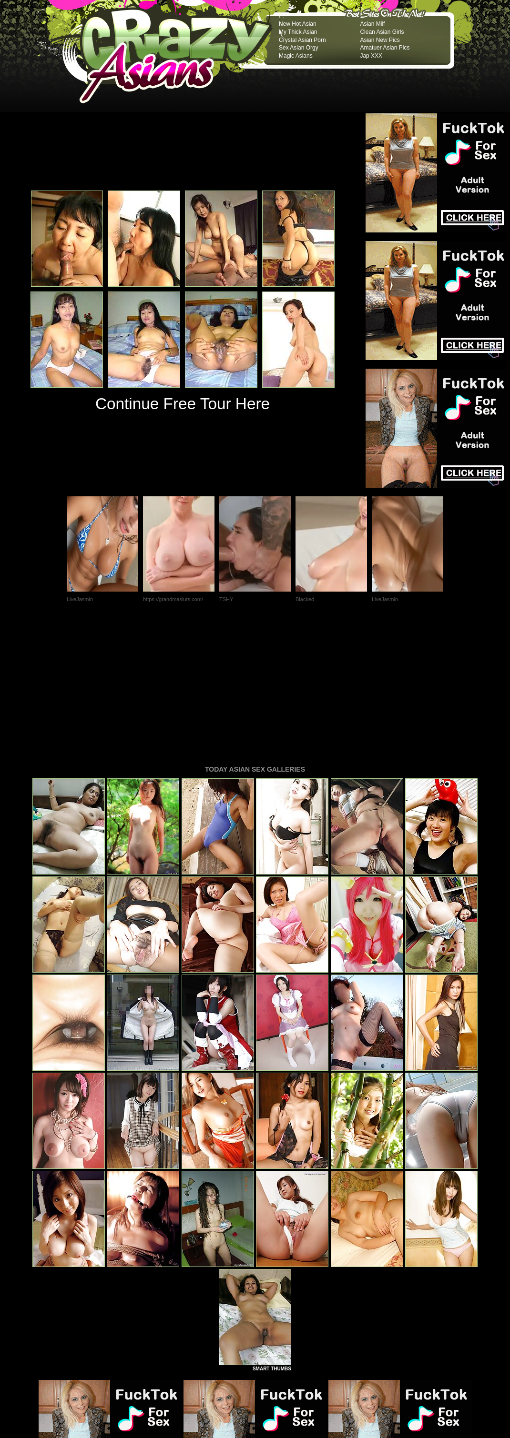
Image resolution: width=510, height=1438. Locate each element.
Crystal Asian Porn (302, 40)
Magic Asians (296, 55)
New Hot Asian (297, 23)
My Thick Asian (298, 32)
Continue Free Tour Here (182, 403)
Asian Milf (372, 23)
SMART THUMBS (272, 1238)
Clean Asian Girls (382, 32)
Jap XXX (371, 55)
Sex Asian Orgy (298, 47)
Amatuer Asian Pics (384, 47)
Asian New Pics (379, 40)
